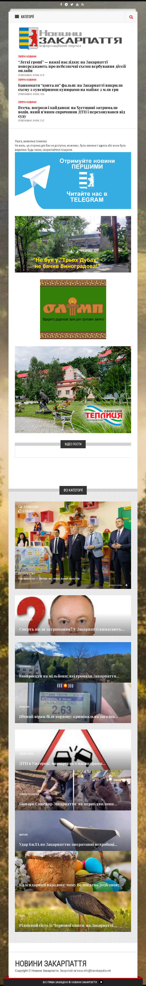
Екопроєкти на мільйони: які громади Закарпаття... (69, 676)
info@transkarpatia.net (97, 970)
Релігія (22, 875)
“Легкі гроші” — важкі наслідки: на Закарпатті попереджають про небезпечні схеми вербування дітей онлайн (72, 66)
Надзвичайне (26, 754)
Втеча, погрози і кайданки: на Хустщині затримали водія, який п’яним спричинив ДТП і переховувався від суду (71, 112)
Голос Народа (25, 619)
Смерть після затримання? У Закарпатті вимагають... (71, 629)
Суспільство (26, 573)
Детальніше (117, 585)
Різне (22, 916)
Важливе (23, 835)
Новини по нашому (29, 794)
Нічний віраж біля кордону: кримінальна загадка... (68, 716)
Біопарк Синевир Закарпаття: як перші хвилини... (68, 803)
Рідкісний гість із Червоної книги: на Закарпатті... (67, 925)
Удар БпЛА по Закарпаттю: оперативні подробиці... (68, 844)
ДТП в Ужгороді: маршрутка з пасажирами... (62, 763)
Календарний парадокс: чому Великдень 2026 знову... (71, 884)
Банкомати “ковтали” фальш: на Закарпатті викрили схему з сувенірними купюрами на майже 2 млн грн (70, 87)
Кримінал (24, 707)
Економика (25, 666)
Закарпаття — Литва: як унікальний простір (49, 578)
